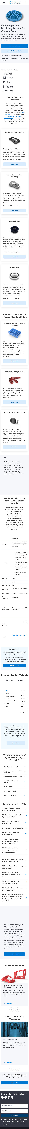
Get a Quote (14, 954)
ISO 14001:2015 (22, 58)
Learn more (14, 303)
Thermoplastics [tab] (9, 680)
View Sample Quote (14, 665)
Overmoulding (14, 267)
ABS (7, 690)
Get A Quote (14, 1082)
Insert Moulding (14, 221)
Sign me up (14, 1115)
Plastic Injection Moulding (14, 132)
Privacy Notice (6, 1124)
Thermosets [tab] (20, 680)
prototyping (10, 116)
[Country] (14, 1111)
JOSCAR (3, 60)
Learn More (14, 164)
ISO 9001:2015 (13, 58)
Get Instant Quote (14, 46)
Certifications (5, 58)
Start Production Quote (14, 50)
